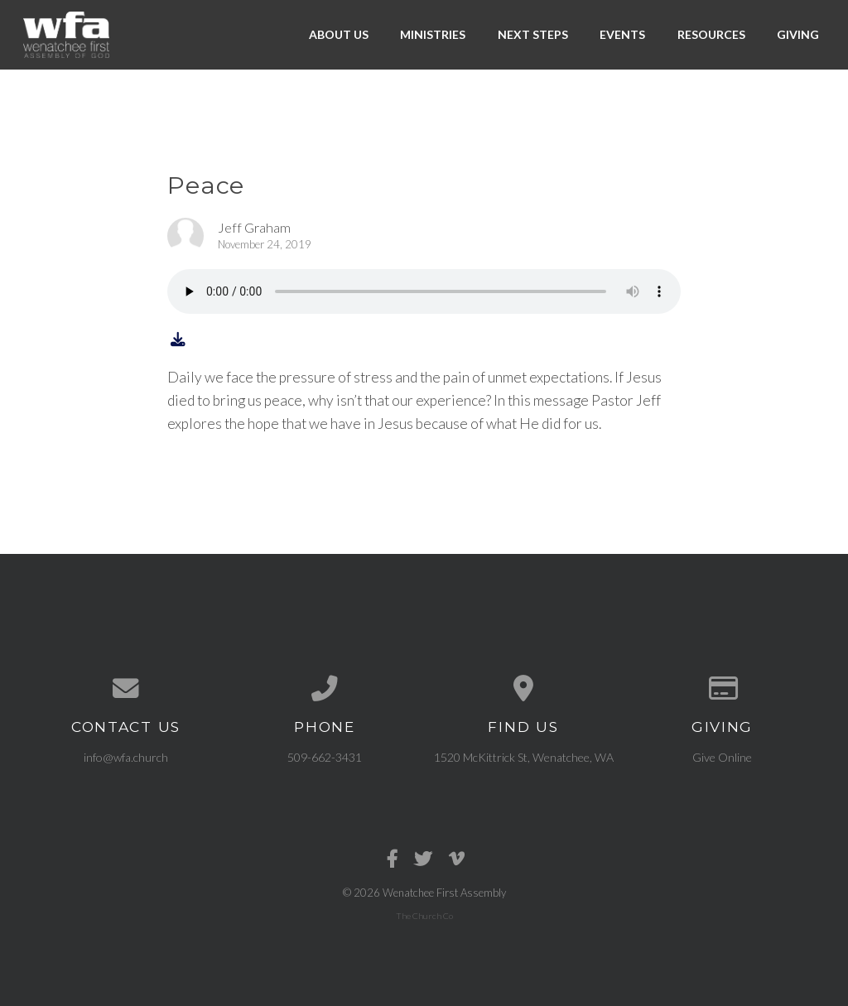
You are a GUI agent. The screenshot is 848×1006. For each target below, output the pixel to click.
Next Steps (533, 34)
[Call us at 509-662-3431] (325, 689)
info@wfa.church (126, 757)
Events (622, 34)
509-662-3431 (324, 757)
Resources (711, 34)
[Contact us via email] (126, 689)
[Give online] (722, 689)
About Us (339, 34)
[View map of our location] (523, 689)
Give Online (722, 757)
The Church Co (424, 916)
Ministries (432, 34)
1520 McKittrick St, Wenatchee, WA (524, 757)
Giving (798, 34)
